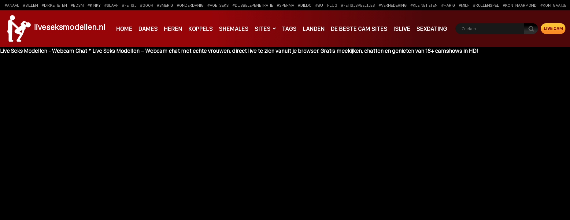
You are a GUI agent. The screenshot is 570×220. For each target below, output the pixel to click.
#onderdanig (190, 5)
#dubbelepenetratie (252, 5)
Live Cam (553, 28)
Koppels (200, 28)
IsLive (402, 28)
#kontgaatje (553, 5)
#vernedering (393, 5)
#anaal (12, 5)
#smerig (165, 5)
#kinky (94, 5)
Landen (314, 28)
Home (124, 28)
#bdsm (77, 5)
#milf (464, 5)
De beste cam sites (359, 28)
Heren (173, 28)
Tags (289, 28)
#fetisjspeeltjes (358, 5)
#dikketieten (54, 5)
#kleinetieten (424, 5)
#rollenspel (486, 5)
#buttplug (326, 5)
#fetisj (129, 5)
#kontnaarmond (520, 5)
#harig (448, 5)
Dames (148, 28)
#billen (30, 5)
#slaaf (111, 5)
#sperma (285, 5)
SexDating (431, 28)
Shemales (234, 28)
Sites (263, 28)
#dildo (305, 5)
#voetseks (218, 5)
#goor (146, 5)
